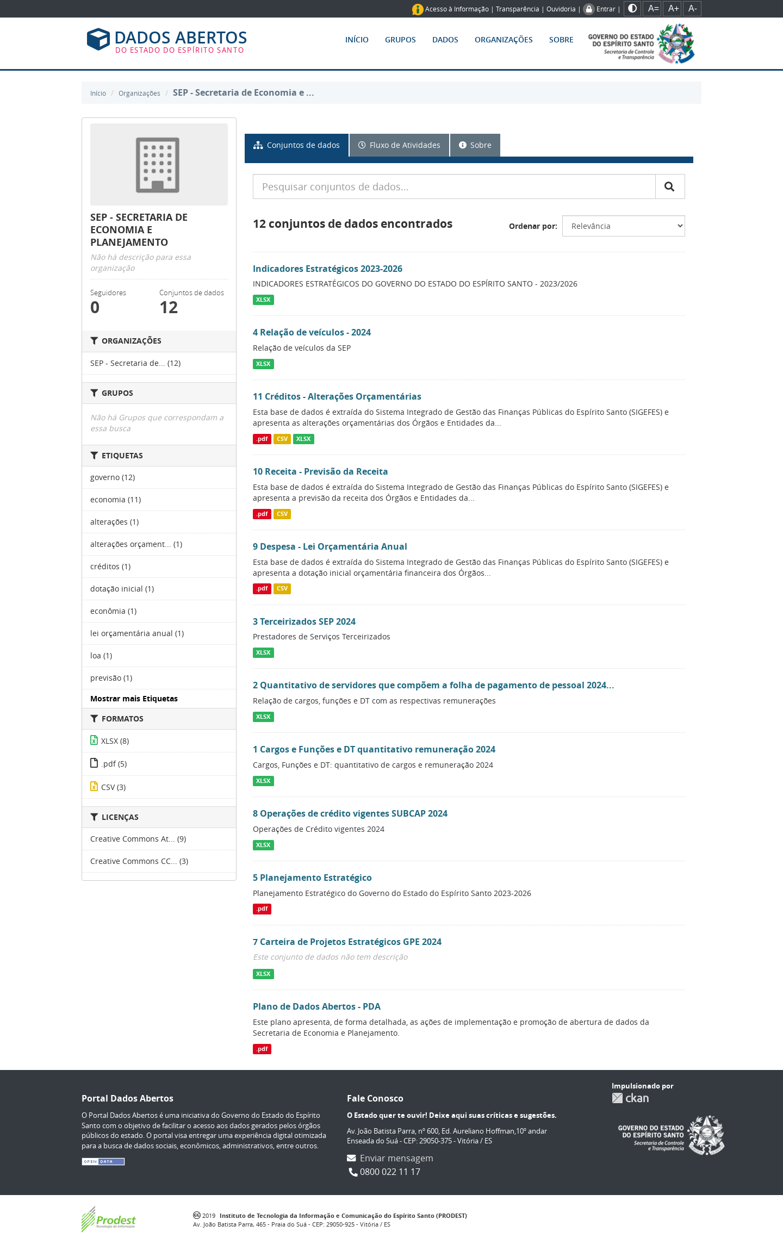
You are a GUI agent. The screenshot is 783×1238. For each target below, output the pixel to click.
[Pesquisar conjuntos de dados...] (454, 186)
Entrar (606, 8)
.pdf (262, 439)
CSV (282, 439)
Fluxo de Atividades (399, 145)
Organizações (504, 39)
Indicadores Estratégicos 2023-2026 (327, 269)
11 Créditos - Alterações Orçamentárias (337, 396)
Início (357, 39)
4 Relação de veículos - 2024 (312, 332)
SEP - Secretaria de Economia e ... (243, 92)
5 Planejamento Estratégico (312, 878)
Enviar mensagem (396, 1158)
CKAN (630, 1098)
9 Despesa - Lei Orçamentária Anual (330, 546)
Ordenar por (532, 226)
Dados (445, 39)
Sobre (561, 39)
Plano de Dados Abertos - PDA (317, 1006)
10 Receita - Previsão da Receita (320, 471)
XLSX (263, 299)
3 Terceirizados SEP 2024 (304, 621)
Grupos (400, 39)
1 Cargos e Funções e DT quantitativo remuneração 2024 (374, 749)
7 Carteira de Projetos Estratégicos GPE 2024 (347, 942)
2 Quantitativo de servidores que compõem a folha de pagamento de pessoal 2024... (433, 685)
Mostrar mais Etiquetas (134, 698)
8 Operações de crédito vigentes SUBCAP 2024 (350, 813)
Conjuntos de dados (296, 145)
